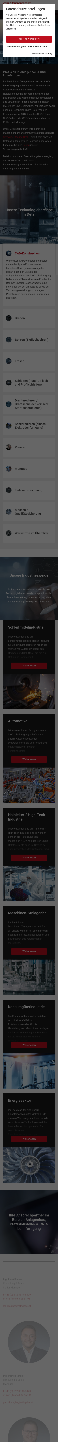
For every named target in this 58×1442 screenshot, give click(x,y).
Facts (26, 145)
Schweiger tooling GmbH (16, 137)
